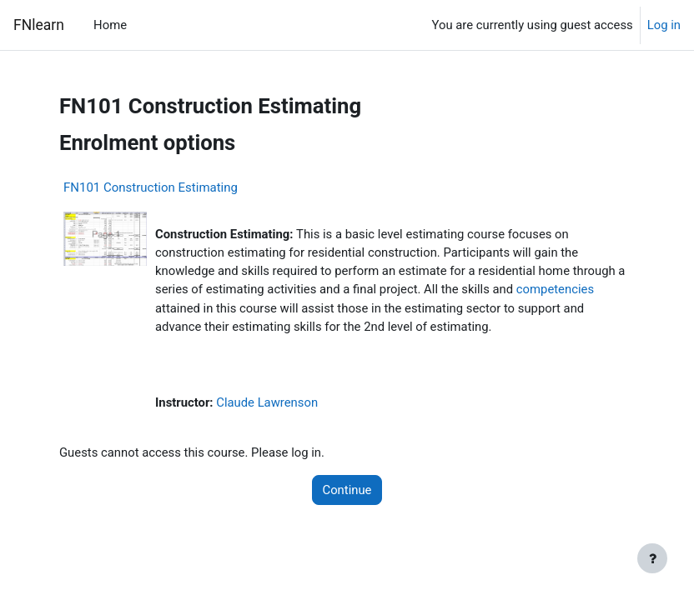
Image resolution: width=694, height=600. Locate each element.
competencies (555, 289)
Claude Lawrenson (267, 402)
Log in (664, 25)
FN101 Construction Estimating (150, 187)
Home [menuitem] (110, 25)
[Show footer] (652, 558)
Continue (347, 490)
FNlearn (38, 25)
